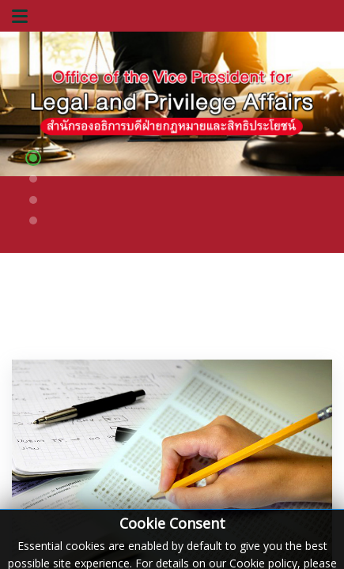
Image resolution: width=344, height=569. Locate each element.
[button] (33, 160)
